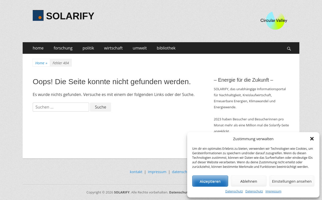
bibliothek (166, 48)
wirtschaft (113, 48)
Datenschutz (234, 191)
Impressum (273, 191)
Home (41, 63)
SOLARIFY (70, 16)
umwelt (140, 48)
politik (88, 48)
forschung (63, 48)
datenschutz (182, 171)
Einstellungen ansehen (292, 181)
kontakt (136, 171)
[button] (311, 138)
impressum (157, 171)
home (38, 48)
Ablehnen (248, 181)
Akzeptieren (210, 181)
